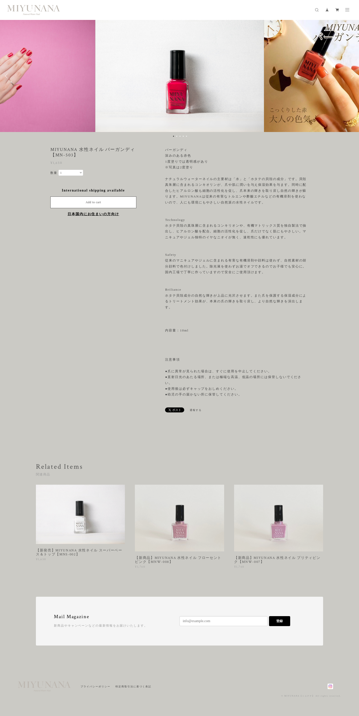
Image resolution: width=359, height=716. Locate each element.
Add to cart (93, 202)
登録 (279, 621)
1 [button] (173, 136)
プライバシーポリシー (95, 686)
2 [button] (176, 136)
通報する (196, 410)
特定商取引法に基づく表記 (133, 686)
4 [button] (183, 136)
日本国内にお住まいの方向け (93, 214)
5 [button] (186, 136)
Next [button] (351, 75)
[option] (179, 76)
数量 (53, 173)
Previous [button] (7, 75)
